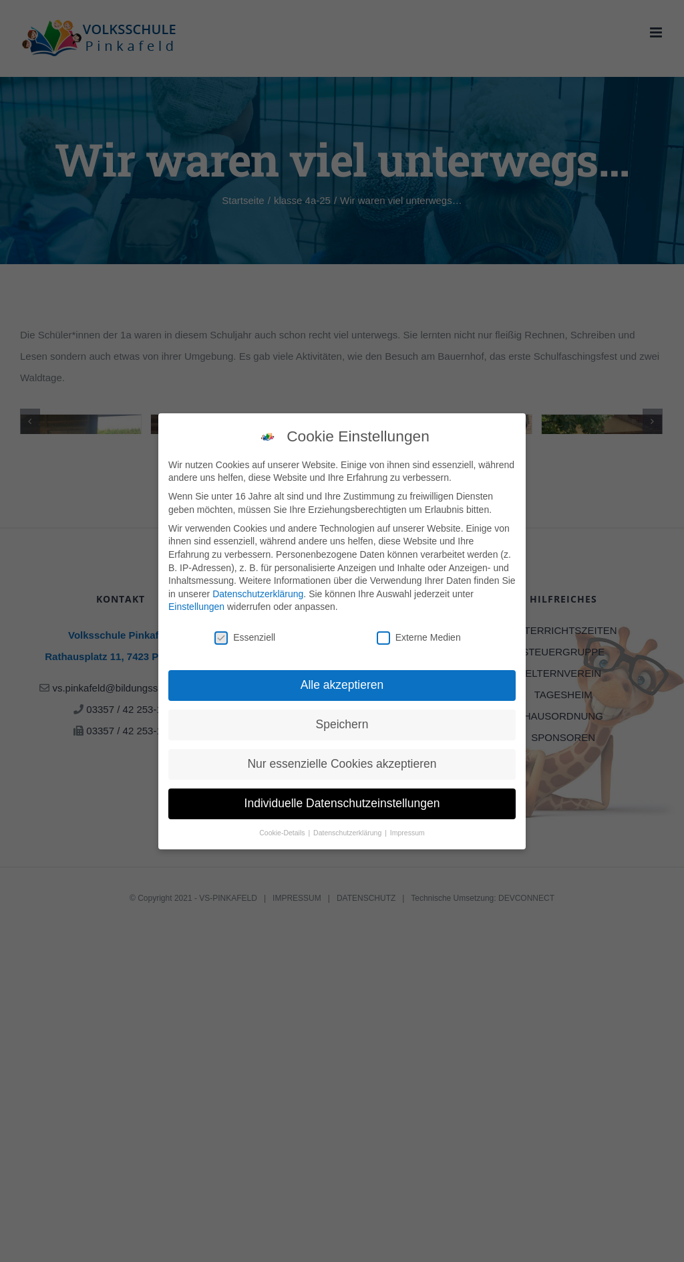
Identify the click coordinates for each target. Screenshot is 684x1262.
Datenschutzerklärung (257, 594)
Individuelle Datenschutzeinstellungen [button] (342, 803)
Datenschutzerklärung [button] (348, 833)
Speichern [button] (342, 724)
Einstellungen (196, 606)
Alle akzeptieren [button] (342, 685)
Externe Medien (419, 637)
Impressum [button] (407, 833)
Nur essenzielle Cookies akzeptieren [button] (341, 763)
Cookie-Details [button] (283, 833)
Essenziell (244, 637)
